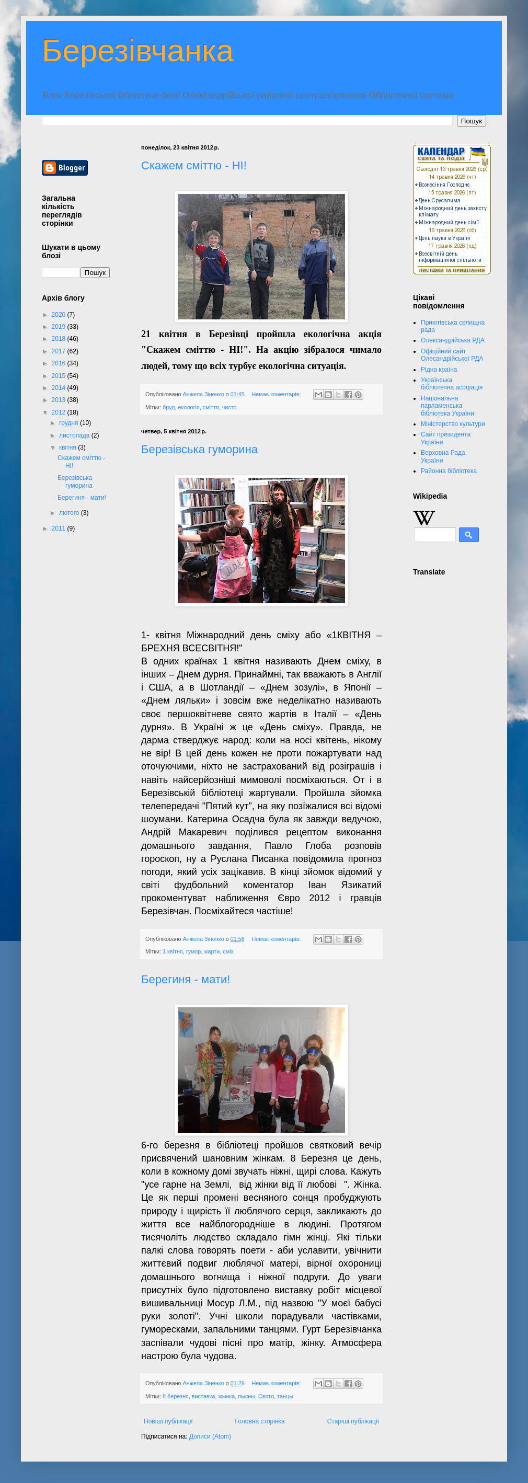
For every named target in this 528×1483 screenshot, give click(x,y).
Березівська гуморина (199, 449)
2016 (59, 363)
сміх (228, 951)
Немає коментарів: (277, 394)
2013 (59, 400)
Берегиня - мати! (185, 979)
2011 (59, 528)
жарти (212, 951)
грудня (69, 423)
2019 (59, 326)
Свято (266, 1396)
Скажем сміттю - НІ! (194, 165)
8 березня (176, 1396)
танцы (285, 1396)
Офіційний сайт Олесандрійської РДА (452, 355)
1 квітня (173, 951)
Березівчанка (138, 50)
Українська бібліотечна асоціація (452, 383)
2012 (59, 412)
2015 (59, 376)
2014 (59, 388)
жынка (226, 1396)
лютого (70, 512)
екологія (189, 407)
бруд (169, 407)
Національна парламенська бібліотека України (447, 406)
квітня (68, 447)
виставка (203, 1396)
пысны (246, 1396)
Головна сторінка (260, 1421)
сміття (211, 407)
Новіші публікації (168, 1421)
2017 (59, 351)
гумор (193, 951)
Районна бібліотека (449, 471)
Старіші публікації (353, 1421)
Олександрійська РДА (453, 340)
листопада (75, 435)
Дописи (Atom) (210, 1436)
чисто (229, 407)
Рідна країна (439, 369)
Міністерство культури (453, 424)
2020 (59, 314)
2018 (59, 338)
